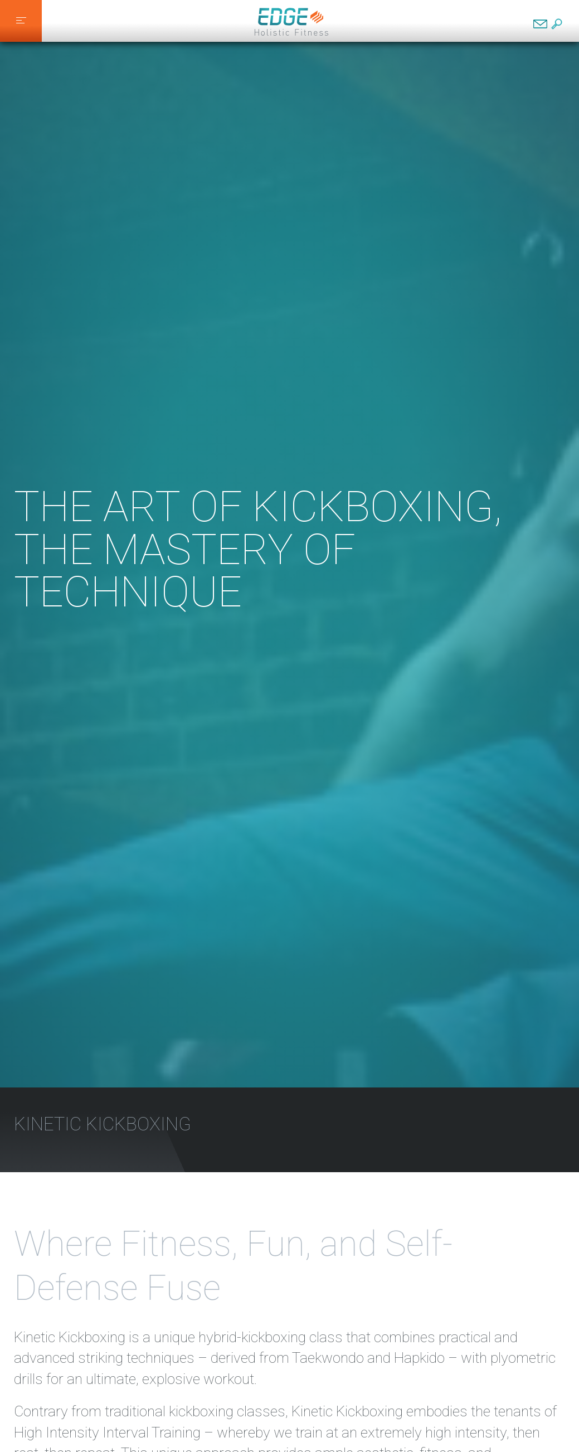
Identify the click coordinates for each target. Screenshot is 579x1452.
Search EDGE (556, 24)
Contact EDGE (540, 24)
